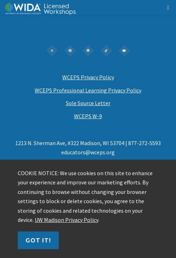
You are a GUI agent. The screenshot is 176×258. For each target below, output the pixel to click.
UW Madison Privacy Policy (66, 219)
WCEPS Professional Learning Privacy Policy (88, 90)
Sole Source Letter (88, 103)
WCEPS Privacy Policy (88, 77)
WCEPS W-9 (88, 116)
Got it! (38, 240)
